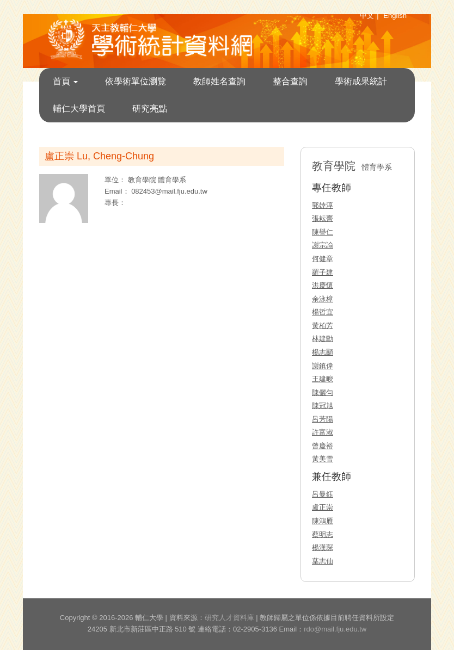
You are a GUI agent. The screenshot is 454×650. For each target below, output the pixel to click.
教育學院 (143, 180)
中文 (367, 15)
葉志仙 (322, 561)
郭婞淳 (322, 205)
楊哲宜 (322, 312)
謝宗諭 (322, 245)
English (395, 15)
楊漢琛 (322, 547)
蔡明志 (322, 534)
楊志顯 (322, 352)
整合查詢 (290, 81)
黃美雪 (322, 459)
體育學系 (172, 180)
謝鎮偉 (322, 366)
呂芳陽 (322, 419)
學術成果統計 (361, 81)
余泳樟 (322, 299)
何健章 (322, 259)
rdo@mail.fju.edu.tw (335, 629)
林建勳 (322, 339)
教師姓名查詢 (219, 81)
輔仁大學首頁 (79, 108)
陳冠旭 (322, 405)
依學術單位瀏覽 (135, 81)
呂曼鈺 (322, 494)
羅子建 (322, 272)
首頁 (65, 81)
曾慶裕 (322, 446)
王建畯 (322, 379)
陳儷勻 (322, 392)
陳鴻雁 (322, 521)
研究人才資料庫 (229, 618)
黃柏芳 (322, 325)
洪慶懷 (322, 285)
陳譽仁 (322, 232)
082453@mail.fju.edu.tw (169, 191)
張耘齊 (322, 218)
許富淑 (322, 432)
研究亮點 (149, 108)
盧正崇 (322, 507)
